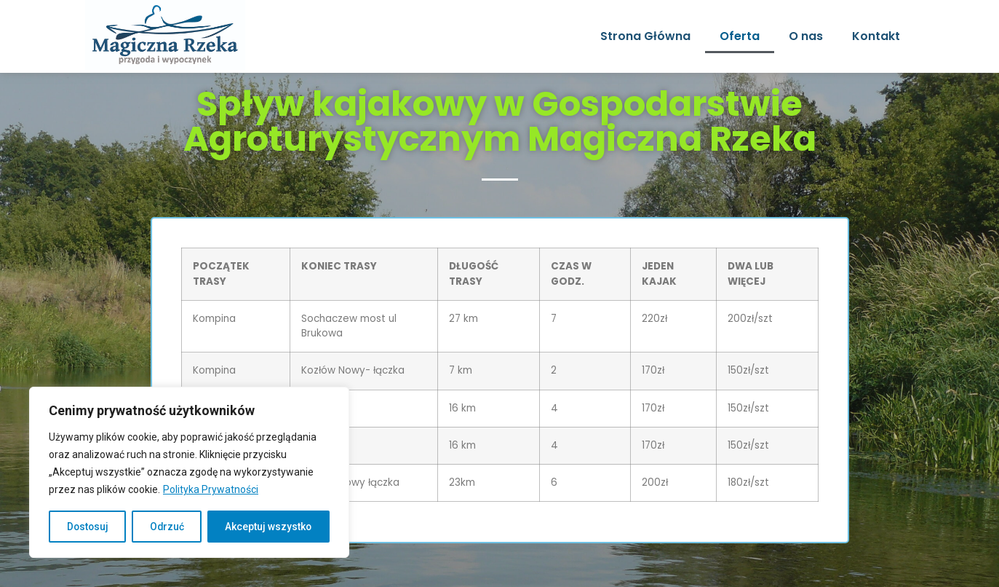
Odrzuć (167, 526)
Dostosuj (87, 526)
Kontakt (876, 36)
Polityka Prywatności (210, 490)
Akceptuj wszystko (268, 526)
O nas (806, 36)
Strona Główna (645, 36)
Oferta (740, 36)
